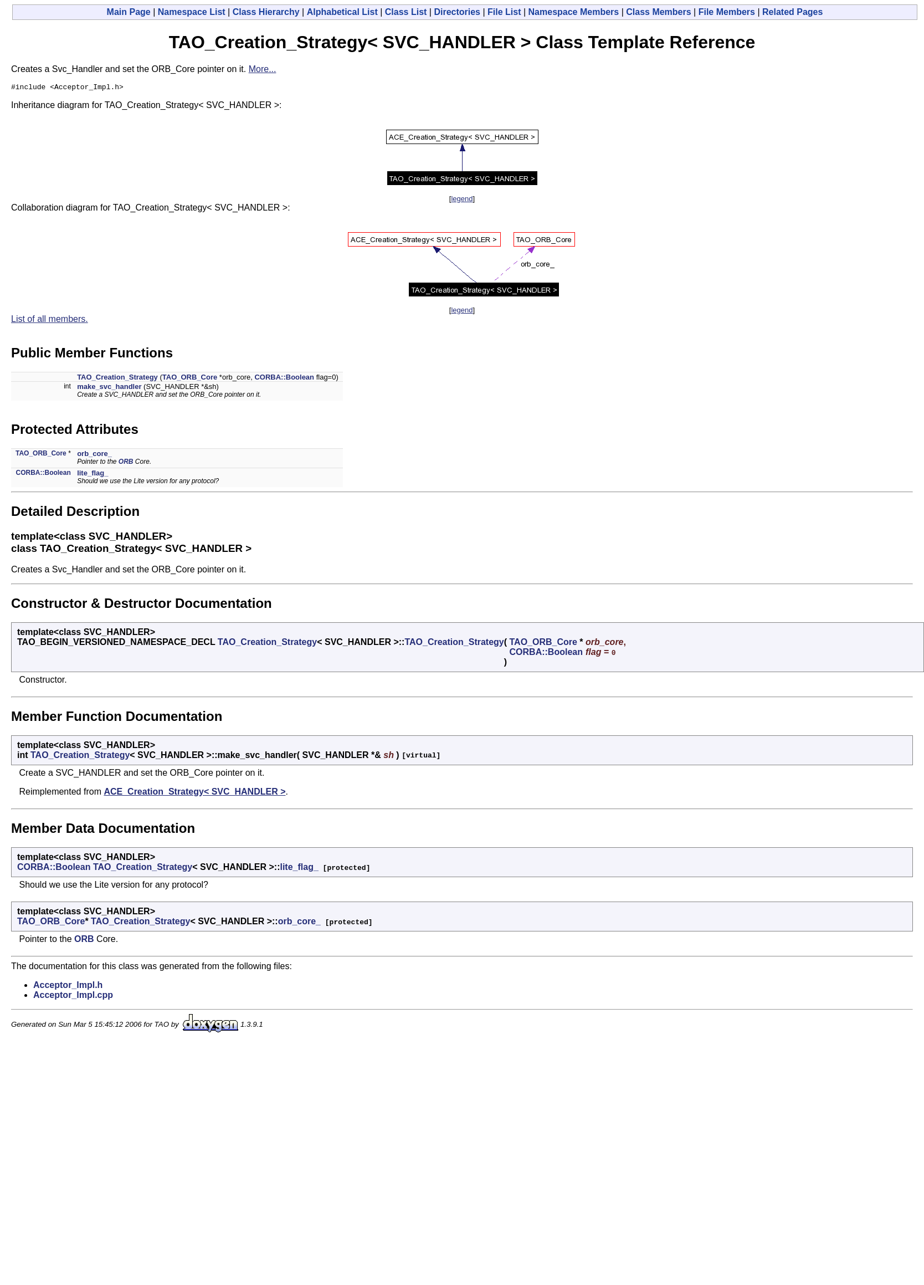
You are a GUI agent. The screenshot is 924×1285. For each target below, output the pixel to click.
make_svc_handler (109, 388)
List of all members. (49, 320)
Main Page (129, 12)
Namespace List (191, 12)
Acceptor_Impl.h (67, 986)
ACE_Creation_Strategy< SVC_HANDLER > (194, 793)
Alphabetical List (342, 12)
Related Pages (792, 12)
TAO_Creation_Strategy (117, 379)
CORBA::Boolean (284, 379)
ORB (126, 463)
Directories (457, 12)
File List (504, 12)
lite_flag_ (92, 474)
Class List (406, 12)
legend (462, 200)
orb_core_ (94, 455)
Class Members (658, 12)
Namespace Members (573, 12)
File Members (727, 12)
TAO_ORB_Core (189, 379)
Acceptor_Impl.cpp (73, 996)
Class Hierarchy (266, 12)
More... (262, 69)
